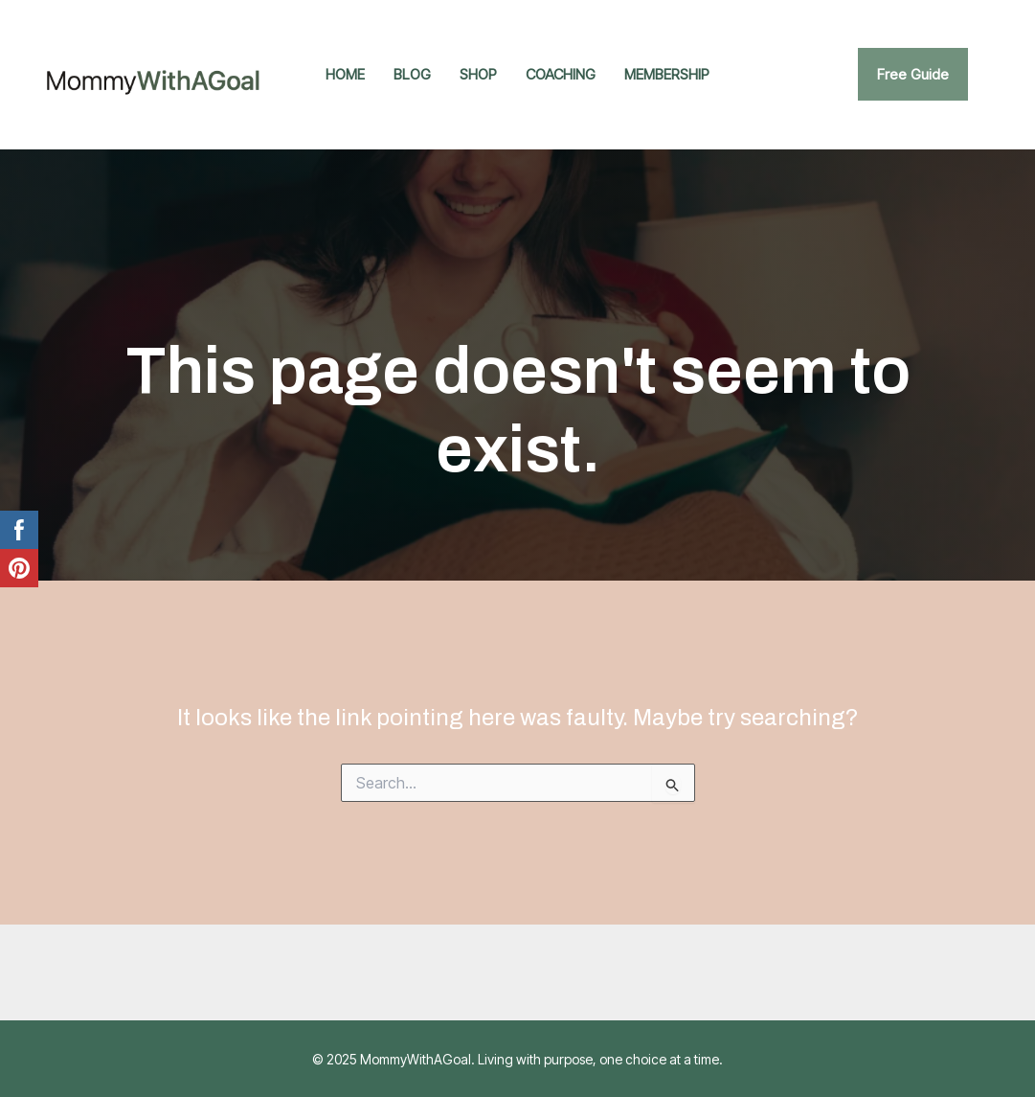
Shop (478, 74)
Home (345, 74)
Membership (666, 74)
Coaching (561, 74)
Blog (412, 74)
